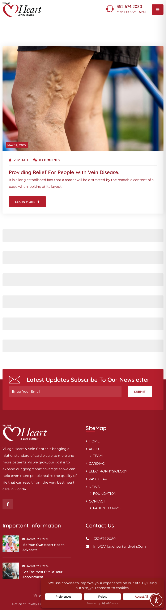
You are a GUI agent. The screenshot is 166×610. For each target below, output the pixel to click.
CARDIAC (97, 464)
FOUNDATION (104, 494)
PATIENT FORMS (106, 508)
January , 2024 (35, 538)
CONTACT (97, 501)
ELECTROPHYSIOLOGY (108, 471)
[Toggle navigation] (157, 9)
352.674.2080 (129, 6)
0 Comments (46, 160)
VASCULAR (98, 479)
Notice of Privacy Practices (32, 604)
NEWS (94, 487)
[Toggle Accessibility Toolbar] (156, 600)
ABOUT (95, 449)
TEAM (98, 456)
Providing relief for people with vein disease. (64, 172)
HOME (94, 441)
